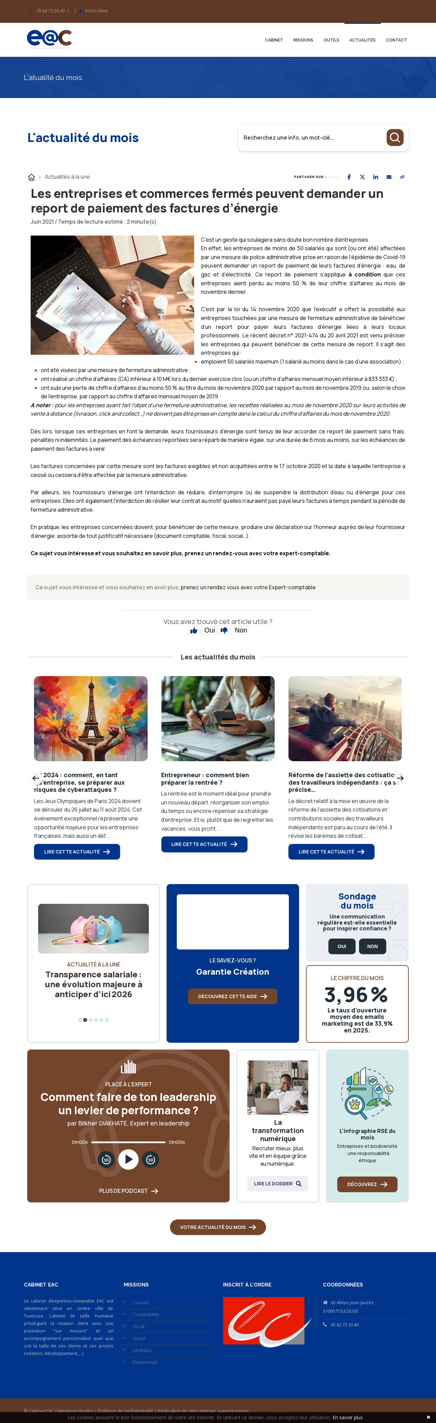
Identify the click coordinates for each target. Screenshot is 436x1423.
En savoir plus (347, 1417)
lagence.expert (233, 1411)
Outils (331, 40)
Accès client (96, 11)
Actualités (362, 40)
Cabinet (274, 40)
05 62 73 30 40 (51, 11)
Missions (303, 40)
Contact (396, 40)
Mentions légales (76, 1411)
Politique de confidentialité (125, 1411)
